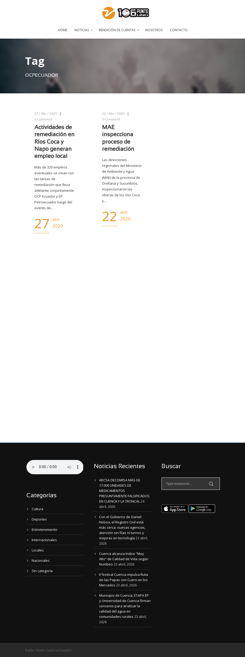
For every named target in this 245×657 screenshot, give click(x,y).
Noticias (82, 30)
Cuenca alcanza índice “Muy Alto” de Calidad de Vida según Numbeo (123, 559)
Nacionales (41, 560)
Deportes (39, 519)
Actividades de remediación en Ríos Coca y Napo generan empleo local (54, 142)
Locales (38, 550)
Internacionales (44, 539)
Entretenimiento (44, 529)
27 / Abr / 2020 (45, 113)
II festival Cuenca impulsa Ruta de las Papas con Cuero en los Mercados (123, 579)
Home (62, 30)
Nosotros (154, 30)
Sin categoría (42, 570)
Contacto (179, 30)
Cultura (37, 509)
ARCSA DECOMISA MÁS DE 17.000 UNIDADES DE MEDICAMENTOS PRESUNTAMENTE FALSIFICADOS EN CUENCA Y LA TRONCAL (124, 491)
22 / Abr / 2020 (113, 113)
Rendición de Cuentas (117, 30)
